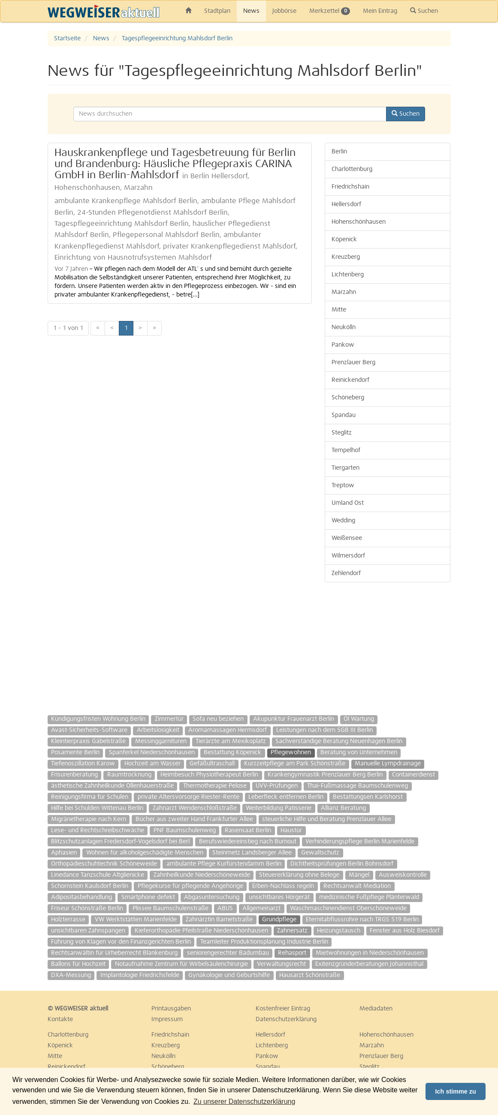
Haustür (291, 830)
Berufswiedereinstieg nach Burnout (247, 842)
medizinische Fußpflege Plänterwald (369, 897)
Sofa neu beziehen (218, 719)
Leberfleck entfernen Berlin (285, 797)
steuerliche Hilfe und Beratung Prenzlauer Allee (326, 819)
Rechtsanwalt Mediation (357, 886)
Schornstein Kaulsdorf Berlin (89, 886)
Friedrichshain (350, 187)
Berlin (339, 152)
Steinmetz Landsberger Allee (252, 853)
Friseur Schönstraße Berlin (87, 908)
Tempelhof (346, 450)
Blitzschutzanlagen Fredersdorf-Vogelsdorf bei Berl (120, 842)
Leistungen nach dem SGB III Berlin (324, 730)
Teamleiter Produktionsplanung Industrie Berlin (264, 942)
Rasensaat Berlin (248, 830)
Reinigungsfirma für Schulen (89, 797)
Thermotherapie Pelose (215, 786)
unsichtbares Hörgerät (279, 897)
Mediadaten (375, 1009)
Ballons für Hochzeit (78, 964)
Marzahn (344, 292)
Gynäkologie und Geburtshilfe (229, 975)
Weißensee (347, 538)
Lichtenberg (348, 275)
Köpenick (344, 240)
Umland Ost (348, 503)
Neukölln (344, 327)
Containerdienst (413, 775)
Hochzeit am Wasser (152, 764)
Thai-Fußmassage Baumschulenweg (357, 786)
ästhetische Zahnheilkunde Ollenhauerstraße (112, 786)
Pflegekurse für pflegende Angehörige (190, 886)
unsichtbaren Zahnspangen (88, 931)
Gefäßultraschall (212, 764)
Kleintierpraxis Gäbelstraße (88, 741)
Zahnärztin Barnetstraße (219, 920)
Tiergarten (345, 468)
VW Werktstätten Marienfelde (136, 920)
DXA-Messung (71, 975)
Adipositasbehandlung (81, 897)
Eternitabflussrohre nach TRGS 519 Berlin (362, 920)
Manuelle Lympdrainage (388, 764)
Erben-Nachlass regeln (283, 886)
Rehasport (292, 953)
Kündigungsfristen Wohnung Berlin (98, 719)
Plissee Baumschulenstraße (170, 908)
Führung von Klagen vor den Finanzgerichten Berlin (121, 942)
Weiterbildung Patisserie (278, 808)
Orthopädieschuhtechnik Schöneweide (104, 864)
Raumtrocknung (129, 775)
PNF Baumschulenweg (185, 830)
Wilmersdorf (348, 556)
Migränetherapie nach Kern (88, 819)
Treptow (343, 486)
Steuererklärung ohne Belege (299, 875)
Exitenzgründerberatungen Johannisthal (369, 964)
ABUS (225, 908)
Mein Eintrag (380, 11)
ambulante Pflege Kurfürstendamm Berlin (223, 864)
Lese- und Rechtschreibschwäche (97, 830)
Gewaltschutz (320, 853)
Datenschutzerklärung (286, 1019)
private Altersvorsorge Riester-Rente (188, 797)
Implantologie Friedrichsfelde (139, 975)
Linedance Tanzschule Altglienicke (97, 875)
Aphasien (64, 853)
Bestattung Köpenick (232, 752)
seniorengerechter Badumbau (228, 953)
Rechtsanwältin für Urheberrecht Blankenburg (114, 953)
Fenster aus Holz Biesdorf (405, 931)
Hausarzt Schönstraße (309, 975)
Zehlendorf (346, 573)
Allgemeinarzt (261, 908)
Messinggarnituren (161, 741)
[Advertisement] (387, 644)
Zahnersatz (292, 931)
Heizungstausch (338, 931)
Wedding (343, 521)
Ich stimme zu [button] (455, 1091)
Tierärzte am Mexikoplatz (231, 741)
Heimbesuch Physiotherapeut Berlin (209, 775)
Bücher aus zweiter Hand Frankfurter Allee (194, 819)
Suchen (424, 10)
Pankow (343, 345)
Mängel (359, 875)
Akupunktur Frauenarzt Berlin (293, 719)
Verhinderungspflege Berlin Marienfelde (359, 842)
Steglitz (342, 433)
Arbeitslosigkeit (158, 730)
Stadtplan (217, 11)
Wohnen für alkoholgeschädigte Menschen (144, 853)
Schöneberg (348, 398)
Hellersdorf (346, 204)
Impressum (167, 1019)
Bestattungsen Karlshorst (368, 797)
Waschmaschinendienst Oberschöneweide (348, 908)
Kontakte (60, 1019)
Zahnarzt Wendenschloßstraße (195, 808)
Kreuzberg (346, 257)
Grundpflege (279, 920)
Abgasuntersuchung (211, 897)
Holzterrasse (68, 920)
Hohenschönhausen (359, 222)
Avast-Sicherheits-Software (89, 730)
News (251, 11)
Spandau (344, 415)
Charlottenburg (352, 169)
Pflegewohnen (291, 752)
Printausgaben (171, 1009)
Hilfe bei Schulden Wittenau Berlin (97, 808)
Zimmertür (169, 719)
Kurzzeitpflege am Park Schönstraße (294, 764)
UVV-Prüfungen (277, 786)
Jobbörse (284, 11)
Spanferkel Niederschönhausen (152, 752)
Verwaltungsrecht (281, 964)
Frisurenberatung (74, 775)
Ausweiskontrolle (403, 875)
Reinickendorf (350, 380)
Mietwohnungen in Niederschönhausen (370, 953)
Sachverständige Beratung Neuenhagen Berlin (338, 741)
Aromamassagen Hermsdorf (227, 730)
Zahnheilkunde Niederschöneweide (202, 875)
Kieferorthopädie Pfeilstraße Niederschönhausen (201, 931)
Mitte (339, 310)
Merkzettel (329, 11)
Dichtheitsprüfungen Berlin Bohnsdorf (341, 864)
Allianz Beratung (343, 808)
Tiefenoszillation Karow (83, 764)
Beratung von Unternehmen (358, 752)
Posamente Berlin (75, 752)
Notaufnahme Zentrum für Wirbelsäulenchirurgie (181, 964)
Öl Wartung (359, 719)
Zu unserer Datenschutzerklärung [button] (244, 1101)
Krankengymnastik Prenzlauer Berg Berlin (325, 775)
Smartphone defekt (148, 897)
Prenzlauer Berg (353, 363)
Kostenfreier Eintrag (283, 1009)
